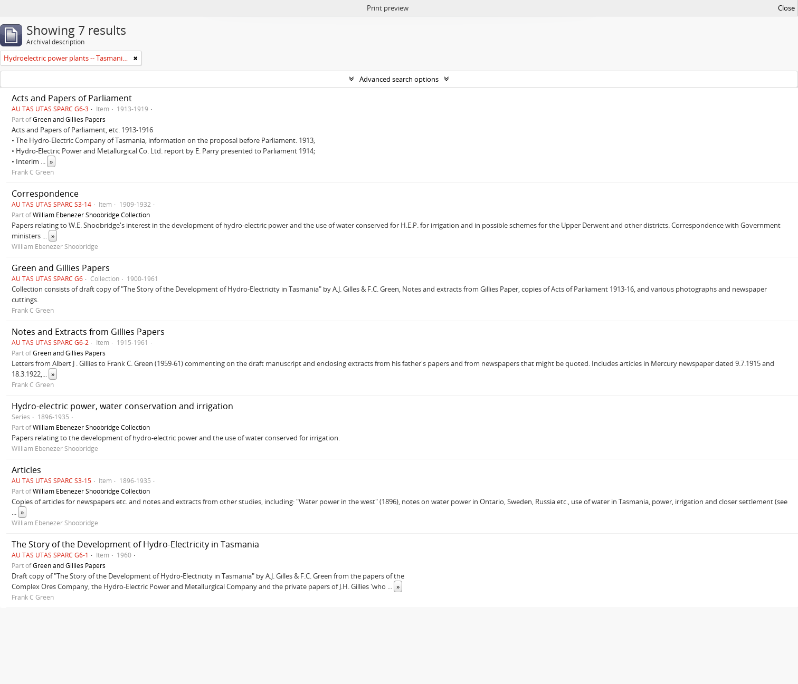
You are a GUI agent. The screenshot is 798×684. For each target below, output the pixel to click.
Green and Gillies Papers (69, 119)
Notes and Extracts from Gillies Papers (88, 332)
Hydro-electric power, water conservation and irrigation (122, 406)
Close (786, 8)
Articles (26, 470)
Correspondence (45, 193)
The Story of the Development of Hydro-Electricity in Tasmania (135, 544)
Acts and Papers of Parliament (72, 98)
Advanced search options (399, 79)
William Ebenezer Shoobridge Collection (91, 214)
